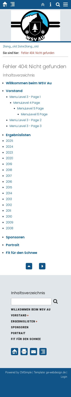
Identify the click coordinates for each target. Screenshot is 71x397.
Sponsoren (15, 237)
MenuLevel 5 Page (30, 108)
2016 (9, 181)
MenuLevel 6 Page (34, 114)
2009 (9, 222)
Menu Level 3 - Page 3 (25, 126)
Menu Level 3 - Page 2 (25, 120)
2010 (9, 216)
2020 (9, 158)
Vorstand (14, 90)
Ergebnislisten (18, 135)
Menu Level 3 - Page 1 (25, 97)
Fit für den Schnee (21, 252)
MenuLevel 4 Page (26, 103)
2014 (9, 193)
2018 (9, 170)
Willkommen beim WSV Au (29, 83)
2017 (9, 176)
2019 (9, 164)
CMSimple (26, 372)
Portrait (12, 245)
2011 (8, 210)
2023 (9, 152)
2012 (9, 205)
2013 (9, 199)
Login (64, 376)
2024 (9, 146)
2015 (9, 187)
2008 (9, 228)
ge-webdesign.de (56, 372)
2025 (9, 141)
